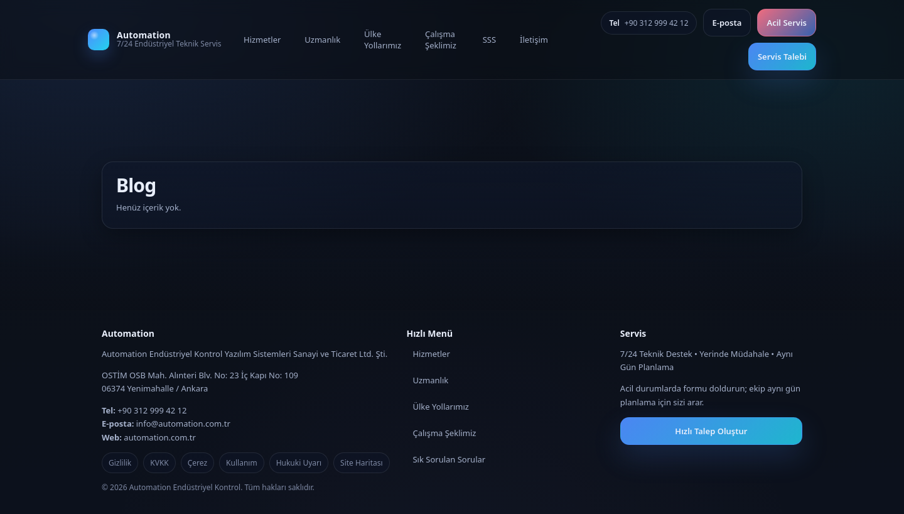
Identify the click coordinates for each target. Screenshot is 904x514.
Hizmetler (262, 39)
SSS (489, 39)
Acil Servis (787, 22)
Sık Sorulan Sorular (448, 459)
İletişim (534, 39)
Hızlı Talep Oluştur (711, 431)
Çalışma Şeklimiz (440, 39)
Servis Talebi (782, 56)
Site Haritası (361, 462)
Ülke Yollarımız (382, 39)
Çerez (197, 462)
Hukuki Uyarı (298, 462)
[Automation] (157, 39)
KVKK (159, 462)
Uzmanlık (322, 39)
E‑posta (727, 22)
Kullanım (241, 462)
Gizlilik (120, 462)
